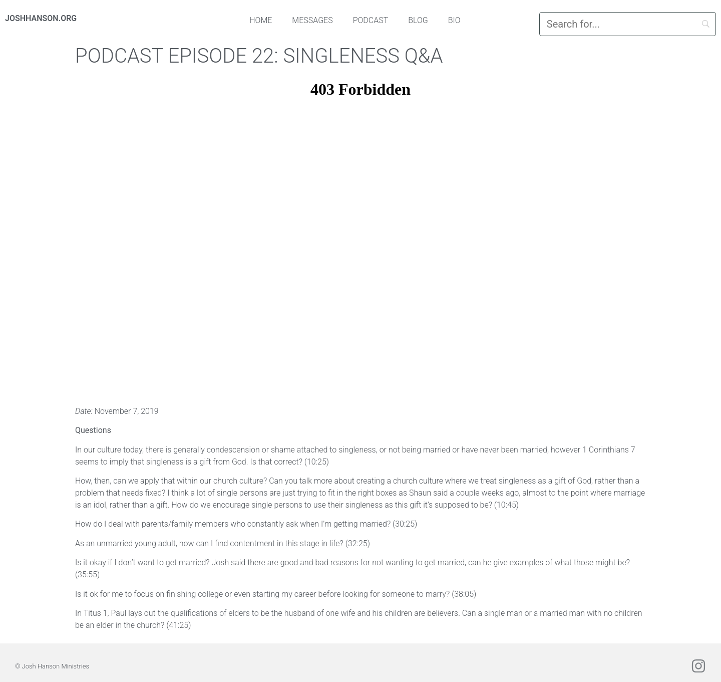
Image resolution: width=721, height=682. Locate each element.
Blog (418, 20)
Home (260, 20)
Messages (312, 20)
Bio (454, 20)
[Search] (627, 24)
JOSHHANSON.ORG (41, 18)
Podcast (371, 20)
